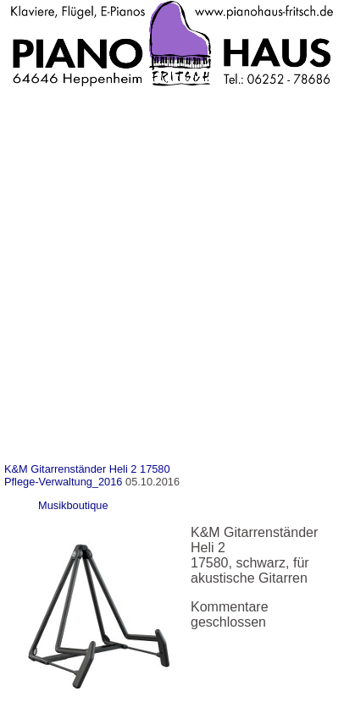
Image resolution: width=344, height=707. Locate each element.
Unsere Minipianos (81, 204)
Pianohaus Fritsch (65, 118)
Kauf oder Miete (72, 319)
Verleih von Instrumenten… (106, 348)
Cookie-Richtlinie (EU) (91, 434)
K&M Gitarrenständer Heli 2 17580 (87, 469)
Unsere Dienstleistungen (84, 233)
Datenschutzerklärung (91, 405)
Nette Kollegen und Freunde (109, 175)
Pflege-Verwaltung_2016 (63, 481)
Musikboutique (73, 505)
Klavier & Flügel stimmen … (108, 290)
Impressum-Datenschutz (84, 377)
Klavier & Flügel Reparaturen (111, 262)
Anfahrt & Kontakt (77, 147)
